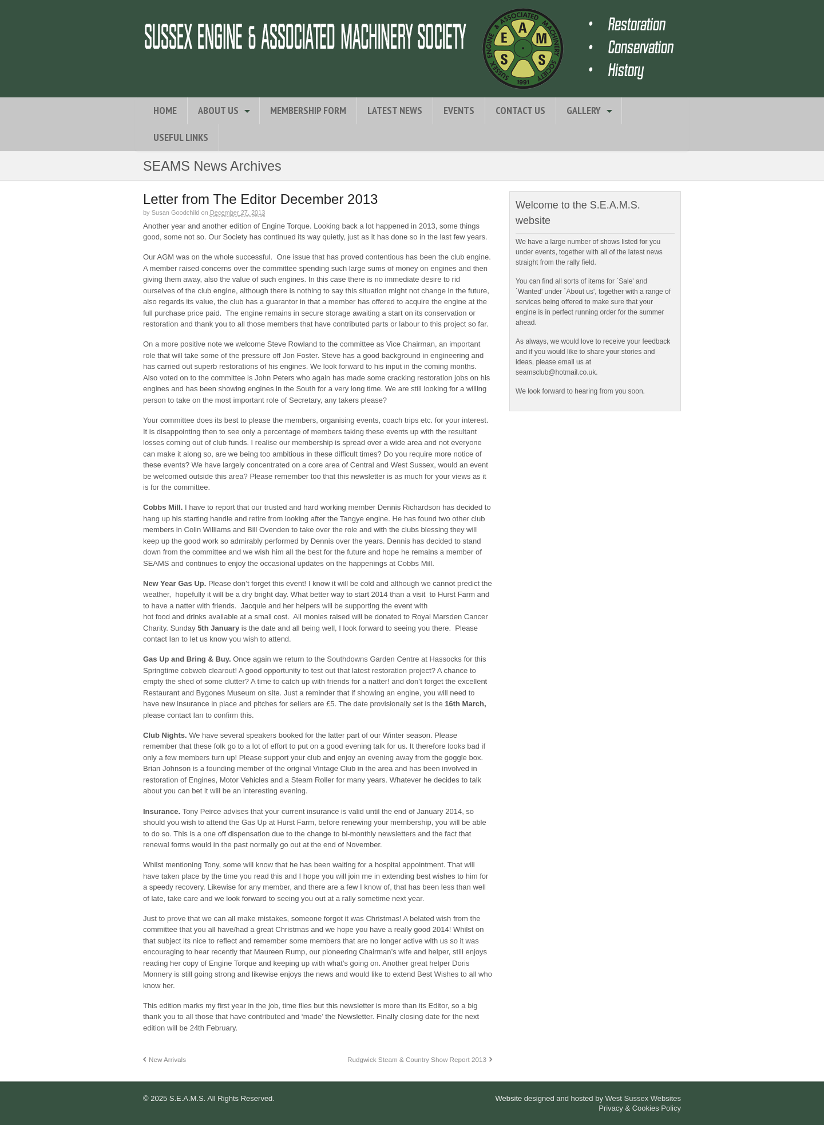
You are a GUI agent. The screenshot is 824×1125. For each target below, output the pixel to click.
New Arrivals (167, 1059)
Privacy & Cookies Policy (640, 1108)
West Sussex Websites (643, 1098)
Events (458, 110)
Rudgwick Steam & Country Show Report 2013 (416, 1059)
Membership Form (308, 110)
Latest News (394, 110)
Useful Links (180, 137)
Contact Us (520, 110)
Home (165, 110)
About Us (218, 110)
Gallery (583, 110)
